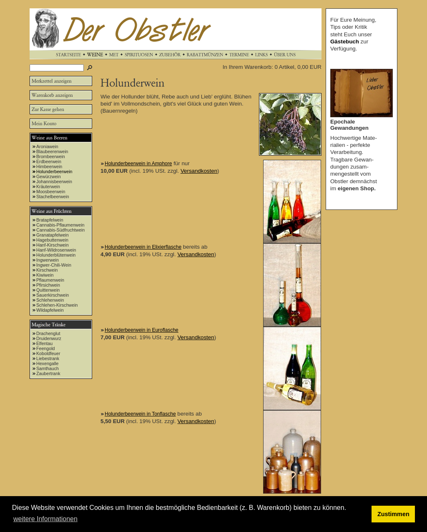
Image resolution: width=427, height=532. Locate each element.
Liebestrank (47, 358)
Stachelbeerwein (52, 196)
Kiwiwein (44, 274)
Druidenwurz (48, 338)
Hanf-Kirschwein (52, 244)
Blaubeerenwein (52, 151)
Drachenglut (48, 333)
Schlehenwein (50, 300)
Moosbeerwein (50, 191)
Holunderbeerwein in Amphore (138, 163)
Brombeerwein (50, 156)
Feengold (45, 348)
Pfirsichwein (48, 284)
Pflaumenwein (50, 279)
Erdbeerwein (48, 161)
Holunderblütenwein (55, 254)
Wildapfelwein (50, 310)
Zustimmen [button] (393, 514)
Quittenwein (48, 289)
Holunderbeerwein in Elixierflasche (143, 247)
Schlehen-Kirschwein (57, 305)
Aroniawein (47, 146)
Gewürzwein (48, 176)
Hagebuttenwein (52, 239)
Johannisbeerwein (54, 181)
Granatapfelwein (52, 234)
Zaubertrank (48, 373)
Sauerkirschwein (52, 295)
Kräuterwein (48, 186)
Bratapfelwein (49, 219)
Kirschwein (47, 269)
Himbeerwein (49, 166)
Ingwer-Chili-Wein (53, 264)
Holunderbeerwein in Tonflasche (140, 414)
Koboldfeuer (48, 353)
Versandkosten (199, 171)
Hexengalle (47, 363)
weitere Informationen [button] (45, 518)
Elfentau (44, 343)
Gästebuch (344, 41)
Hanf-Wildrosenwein (56, 249)
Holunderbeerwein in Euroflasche (141, 330)
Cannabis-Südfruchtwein (60, 229)
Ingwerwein (47, 259)
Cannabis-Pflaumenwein (60, 224)
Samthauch (47, 368)
